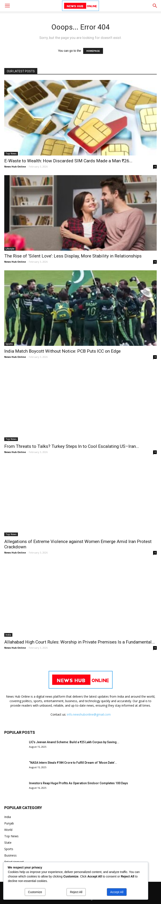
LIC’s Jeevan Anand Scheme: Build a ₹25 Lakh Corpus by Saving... (74, 742)
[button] (155, 6)
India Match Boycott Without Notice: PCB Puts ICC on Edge (62, 351)
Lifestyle (10, 248)
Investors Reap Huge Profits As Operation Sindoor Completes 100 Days (78, 783)
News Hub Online (15, 166)
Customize (35, 892)
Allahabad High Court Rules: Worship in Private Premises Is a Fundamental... (79, 642)
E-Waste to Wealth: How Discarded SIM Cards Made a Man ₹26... (68, 160)
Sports (9, 343)
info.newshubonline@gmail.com (89, 714)
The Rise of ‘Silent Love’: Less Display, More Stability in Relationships (73, 256)
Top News (11, 153)
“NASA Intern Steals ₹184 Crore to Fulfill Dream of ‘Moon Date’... (73, 762)
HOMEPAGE (93, 51)
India (8, 634)
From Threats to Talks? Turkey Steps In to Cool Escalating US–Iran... (71, 446)
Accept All (116, 892)
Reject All (76, 892)
